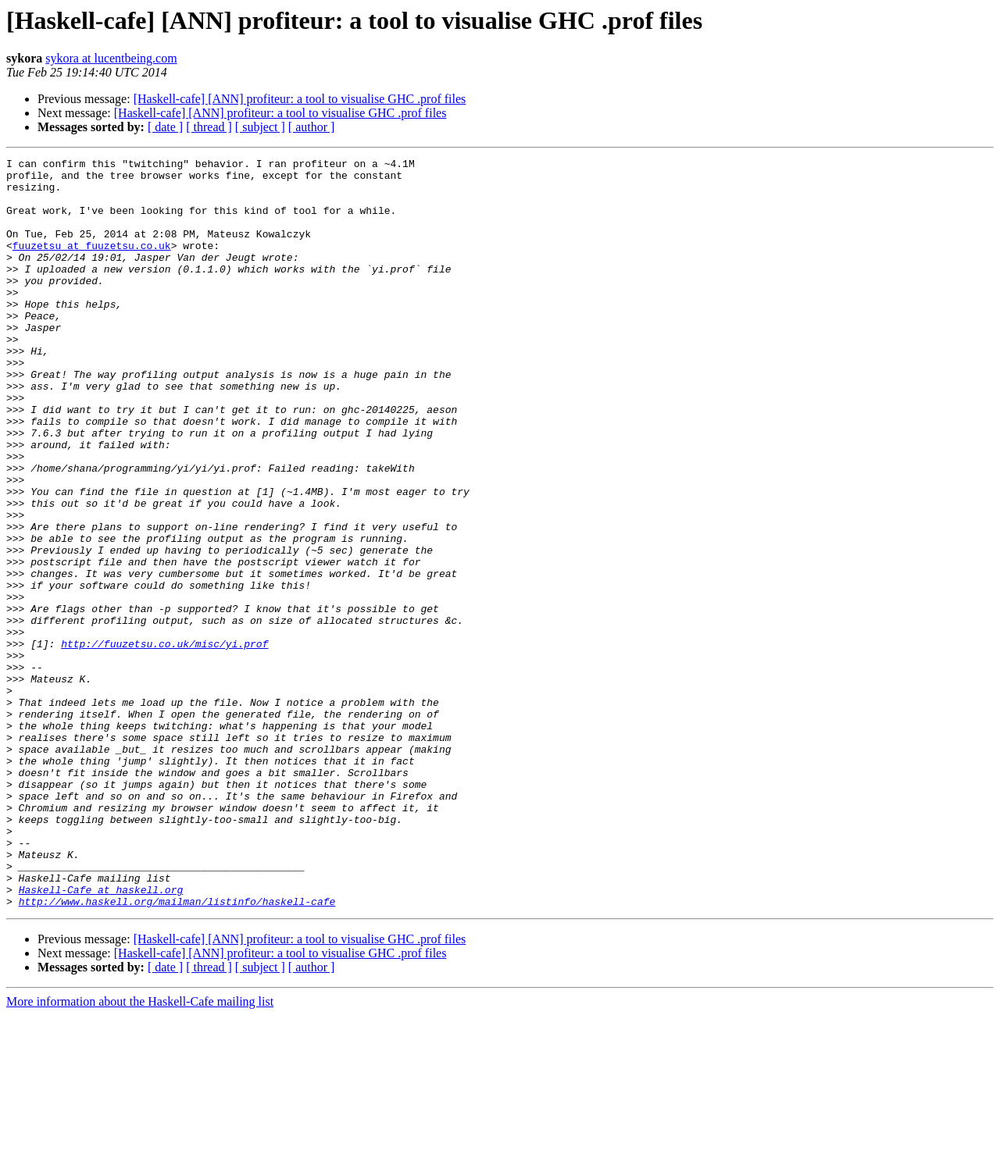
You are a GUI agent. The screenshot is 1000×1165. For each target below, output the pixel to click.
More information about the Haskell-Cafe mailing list (139, 1151)
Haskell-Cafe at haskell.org (101, 1037)
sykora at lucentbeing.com (111, 58)
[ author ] (311, 127)
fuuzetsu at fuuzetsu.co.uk (91, 264)
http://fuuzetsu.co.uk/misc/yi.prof (164, 742)
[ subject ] (260, 127)
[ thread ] (209, 127)
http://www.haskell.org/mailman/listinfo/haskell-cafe (177, 1051)
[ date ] (165, 127)
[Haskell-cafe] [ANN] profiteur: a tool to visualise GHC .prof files (300, 98)
